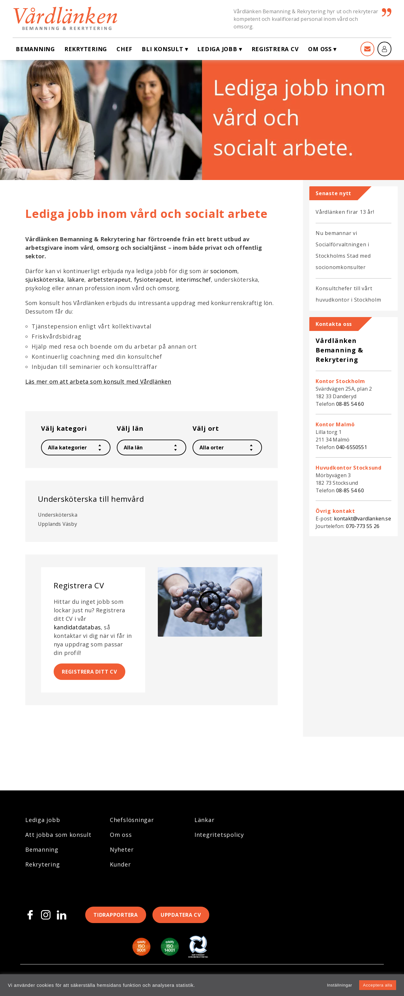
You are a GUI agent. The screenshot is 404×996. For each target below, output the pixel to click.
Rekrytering (85, 49)
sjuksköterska (44, 279)
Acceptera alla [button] (377, 985)
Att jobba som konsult (58, 834)
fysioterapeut (153, 279)
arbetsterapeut (109, 279)
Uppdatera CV (181, 914)
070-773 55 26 (363, 526)
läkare (75, 279)
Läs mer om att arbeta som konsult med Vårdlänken (98, 381)
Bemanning (35, 49)
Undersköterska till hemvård (91, 499)
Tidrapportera (115, 914)
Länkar (204, 820)
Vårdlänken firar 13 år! (345, 211)
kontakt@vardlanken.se (362, 518)
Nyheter (122, 849)
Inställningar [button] (339, 985)
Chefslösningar (132, 820)
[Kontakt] (367, 49)
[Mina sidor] (384, 49)
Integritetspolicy (219, 834)
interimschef (193, 279)
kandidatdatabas (77, 627)
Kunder (120, 864)
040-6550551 (351, 447)
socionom (223, 271)
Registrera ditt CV (89, 671)
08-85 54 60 (350, 403)
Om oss (320, 49)
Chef (124, 49)
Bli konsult (162, 49)
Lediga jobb (217, 49)
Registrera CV (275, 49)
